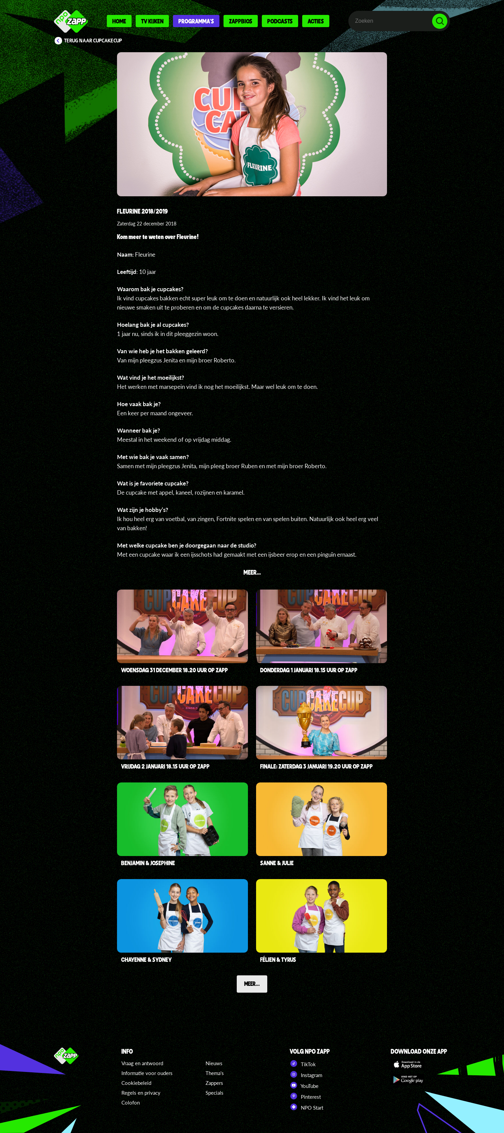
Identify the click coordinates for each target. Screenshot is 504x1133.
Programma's (196, 21)
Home (119, 21)
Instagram (306, 1074)
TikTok (303, 1063)
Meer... (252, 983)
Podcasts (280, 21)
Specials (215, 1093)
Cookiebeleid (136, 1083)
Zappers (214, 1083)
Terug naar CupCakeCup (93, 41)
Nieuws (214, 1063)
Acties (316, 21)
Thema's (215, 1073)
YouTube (304, 1085)
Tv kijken (152, 21)
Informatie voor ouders (147, 1073)
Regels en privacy (140, 1093)
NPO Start (306, 1107)
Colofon (130, 1102)
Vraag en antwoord (142, 1063)
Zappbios (240, 21)
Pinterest (305, 1096)
